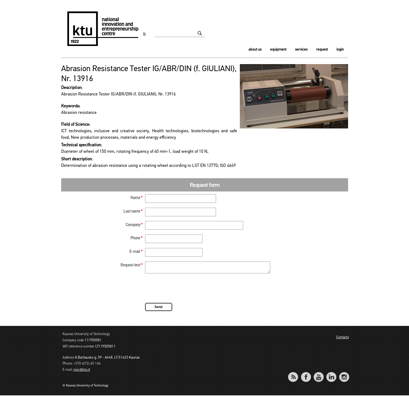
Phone (136, 238)
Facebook (306, 375)
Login (340, 50)
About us (254, 50)
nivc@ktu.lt (82, 371)
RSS (296, 375)
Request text (131, 265)
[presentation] (186, 290)
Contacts (342, 339)
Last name (132, 212)
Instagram (344, 375)
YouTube (318, 375)
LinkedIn (331, 375)
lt (144, 34)
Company (134, 225)
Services (301, 50)
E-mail (135, 252)
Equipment (278, 50)
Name (136, 198)
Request (322, 50)
